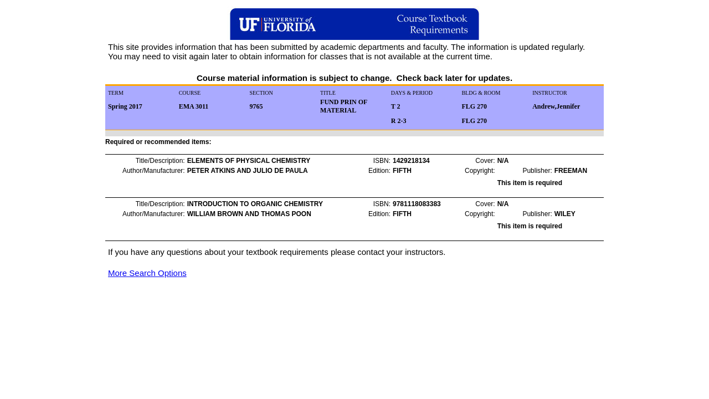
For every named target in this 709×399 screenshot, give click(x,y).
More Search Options (147, 273)
